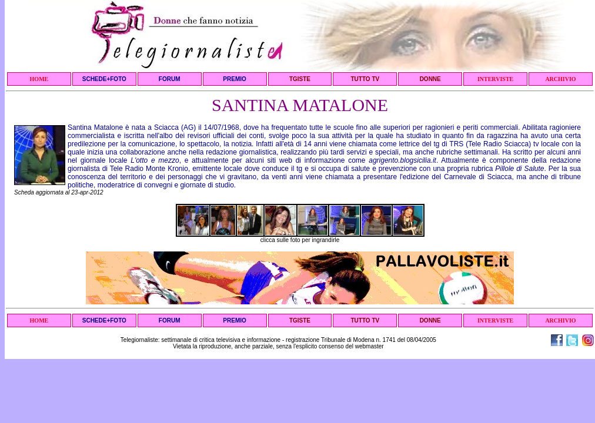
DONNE (430, 79)
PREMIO (234, 79)
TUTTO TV (364, 79)
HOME (39, 79)
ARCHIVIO (560, 79)
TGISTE (299, 79)
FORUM (169, 79)
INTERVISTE (495, 79)
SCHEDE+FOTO (104, 79)
